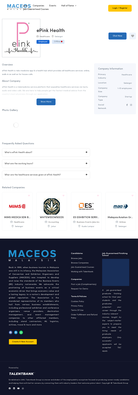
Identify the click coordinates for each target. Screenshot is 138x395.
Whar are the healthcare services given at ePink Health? (33, 175)
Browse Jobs (76, 258)
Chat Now (117, 36)
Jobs (25, 6)
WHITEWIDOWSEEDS (52, 217)
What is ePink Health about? (18, 152)
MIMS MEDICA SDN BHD (18, 217)
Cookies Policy (77, 301)
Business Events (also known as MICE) (94, 222)
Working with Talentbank (82, 272)
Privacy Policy (77, 306)
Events (52, 6)
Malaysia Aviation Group (121, 217)
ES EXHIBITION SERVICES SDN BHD (93, 217)
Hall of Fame (69, 6)
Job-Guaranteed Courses (36, 9)
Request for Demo (79, 289)
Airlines (122, 222)
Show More (46, 102)
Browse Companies (80, 263)
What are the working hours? (19, 164)
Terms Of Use (77, 310)
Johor (53, 227)
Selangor (59, 37)
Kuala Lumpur (88, 227)
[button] (23, 342)
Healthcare (45, 37)
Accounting (53, 222)
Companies (38, 6)
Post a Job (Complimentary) (83, 284)
